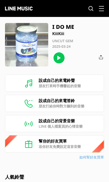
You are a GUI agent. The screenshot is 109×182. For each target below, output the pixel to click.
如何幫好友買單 (91, 157)
